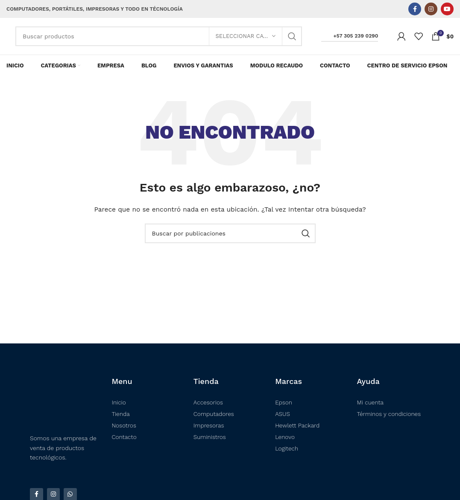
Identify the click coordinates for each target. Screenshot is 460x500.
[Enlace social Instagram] (431, 9)
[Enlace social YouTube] (447, 9)
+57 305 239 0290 (349, 40)
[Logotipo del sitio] (6, 40)
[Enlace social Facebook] (414, 9)
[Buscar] (158, 40)
